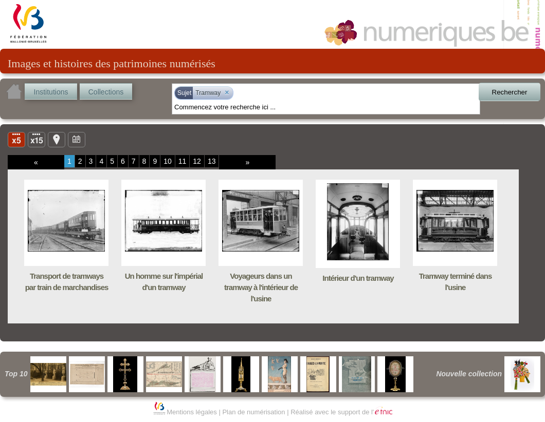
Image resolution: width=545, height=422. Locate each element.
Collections (105, 92)
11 (182, 161)
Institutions (51, 92)
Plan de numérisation (253, 412)
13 (212, 161)
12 (197, 161)
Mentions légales (192, 412)
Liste (36, 139)
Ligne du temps (76, 139)
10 (168, 161)
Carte (56, 139)
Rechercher (510, 92)
